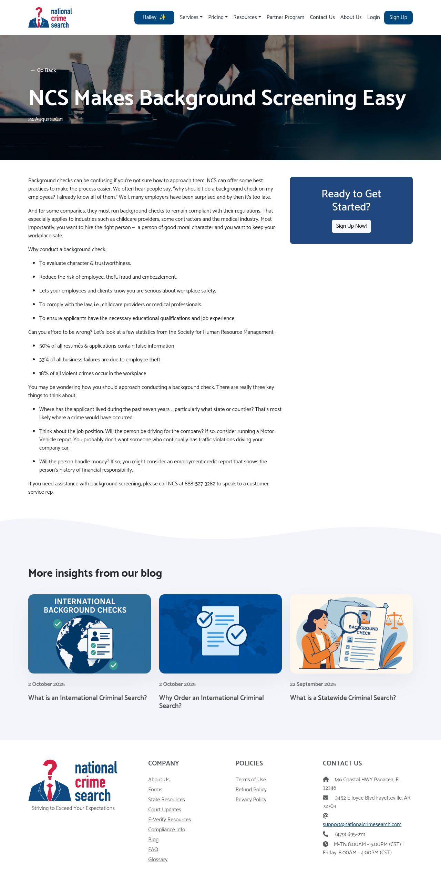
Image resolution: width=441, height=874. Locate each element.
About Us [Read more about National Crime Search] (159, 779)
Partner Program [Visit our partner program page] (286, 17)
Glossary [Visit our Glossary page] (157, 859)
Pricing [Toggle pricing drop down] (216, 17)
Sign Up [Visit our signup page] (398, 17)
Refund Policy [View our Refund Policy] (251, 789)
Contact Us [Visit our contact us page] (322, 17)
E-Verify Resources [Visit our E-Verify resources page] (169, 819)
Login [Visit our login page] (373, 17)
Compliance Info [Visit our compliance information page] (166, 829)
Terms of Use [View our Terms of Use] (251, 779)
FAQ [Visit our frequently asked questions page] (153, 849)
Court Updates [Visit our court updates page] (164, 809)
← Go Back (43, 70)
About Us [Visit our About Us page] (351, 17)
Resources (245, 17)
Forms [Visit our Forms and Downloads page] (155, 789)
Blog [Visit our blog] (153, 839)
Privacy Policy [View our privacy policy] (251, 799)
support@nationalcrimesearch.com (362, 824)
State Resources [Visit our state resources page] (166, 799)
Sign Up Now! (351, 226)
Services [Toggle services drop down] (189, 17)
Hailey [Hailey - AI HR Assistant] (154, 17)
